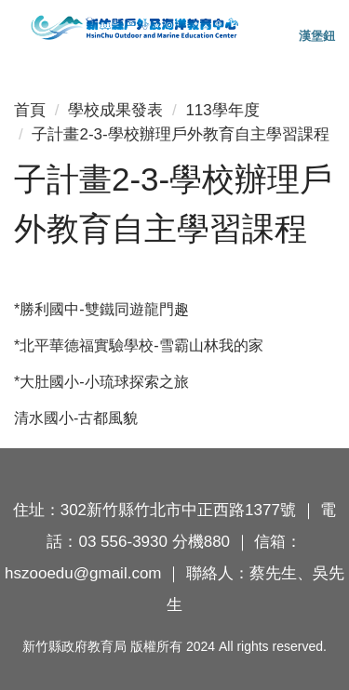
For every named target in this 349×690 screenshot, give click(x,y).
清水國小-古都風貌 (76, 418)
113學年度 (222, 110)
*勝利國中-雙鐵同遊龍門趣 (101, 309)
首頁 (30, 110)
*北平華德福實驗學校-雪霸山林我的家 (138, 345)
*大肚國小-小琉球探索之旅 (101, 382)
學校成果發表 (115, 110)
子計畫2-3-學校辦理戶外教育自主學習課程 (180, 134)
